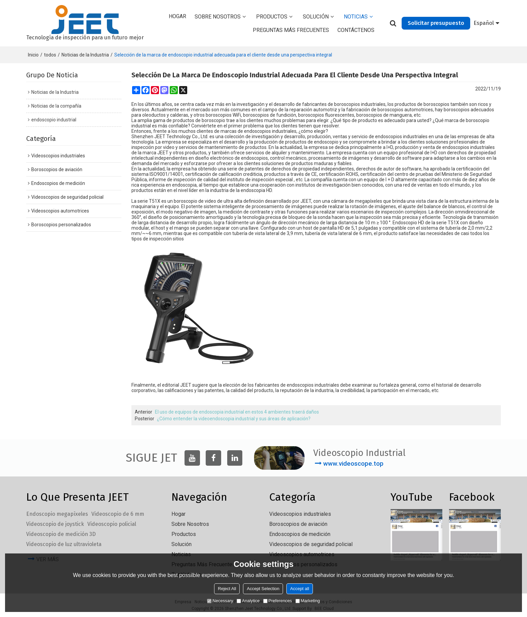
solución (316, 16)
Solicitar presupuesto (436, 23)
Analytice (248, 600)
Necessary (220, 600)
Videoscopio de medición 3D (61, 534)
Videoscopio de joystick (55, 524)
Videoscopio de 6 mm (117, 514)
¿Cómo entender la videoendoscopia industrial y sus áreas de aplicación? (234, 418)
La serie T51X (145, 201)
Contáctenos (355, 30)
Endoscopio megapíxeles (57, 514)
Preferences (277, 600)
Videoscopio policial (111, 524)
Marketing (307, 600)
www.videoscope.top (353, 463)
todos (50, 54)
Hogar (177, 16)
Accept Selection (263, 588)
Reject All (227, 588)
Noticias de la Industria (85, 54)
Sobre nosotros (218, 16)
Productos (271, 16)
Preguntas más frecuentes (291, 30)
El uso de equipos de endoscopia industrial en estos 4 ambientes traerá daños (237, 412)
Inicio (33, 54)
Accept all (299, 588)
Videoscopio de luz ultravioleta (64, 544)
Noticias (356, 16)
